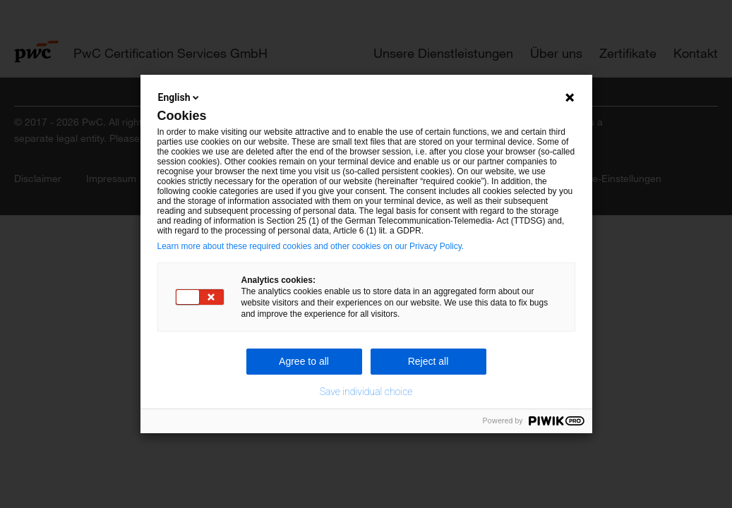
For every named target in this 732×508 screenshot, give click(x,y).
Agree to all (304, 361)
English (180, 97)
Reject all (428, 361)
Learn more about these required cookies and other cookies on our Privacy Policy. (310, 246)
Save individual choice (366, 391)
